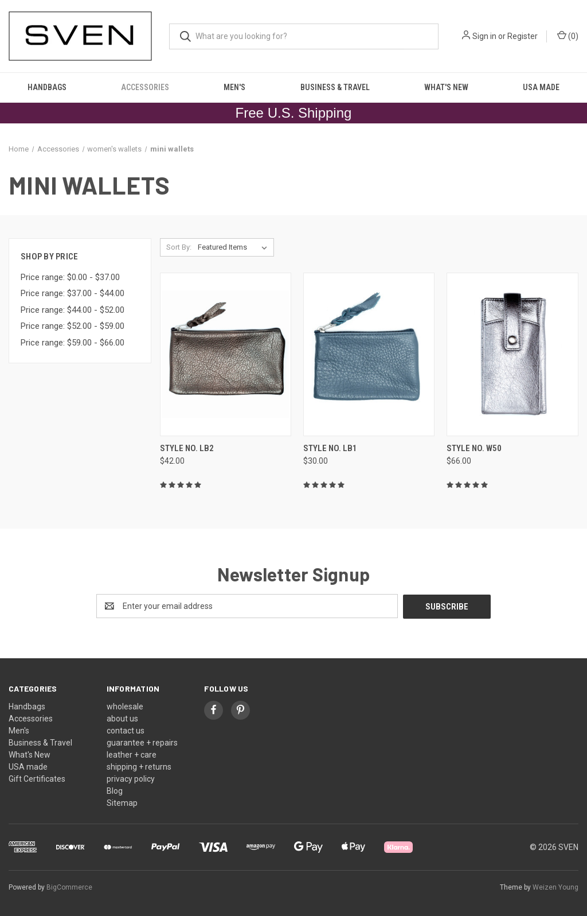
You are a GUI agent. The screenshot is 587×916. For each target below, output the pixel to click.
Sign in (484, 36)
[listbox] (234, 247)
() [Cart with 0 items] (567, 35)
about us (122, 718)
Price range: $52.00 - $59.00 (72, 326)
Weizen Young (555, 887)
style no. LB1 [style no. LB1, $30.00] (330, 448)
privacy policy (131, 778)
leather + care (131, 754)
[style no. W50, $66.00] (512, 354)
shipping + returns (139, 766)
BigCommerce (69, 887)
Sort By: (178, 247)
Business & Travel (335, 87)
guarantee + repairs (142, 742)
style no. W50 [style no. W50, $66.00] (474, 448)
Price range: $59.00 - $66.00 (72, 342)
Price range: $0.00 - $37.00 (70, 277)
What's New (446, 87)
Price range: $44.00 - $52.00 (72, 310)
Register (522, 36)
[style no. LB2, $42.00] (225, 354)
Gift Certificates (37, 778)
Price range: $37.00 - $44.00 (72, 293)
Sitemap (122, 802)
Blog (115, 790)
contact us (125, 730)
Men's (234, 87)
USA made (541, 87)
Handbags (47, 87)
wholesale (125, 706)
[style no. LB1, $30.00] (369, 354)
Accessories (145, 87)
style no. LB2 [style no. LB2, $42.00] (187, 448)
